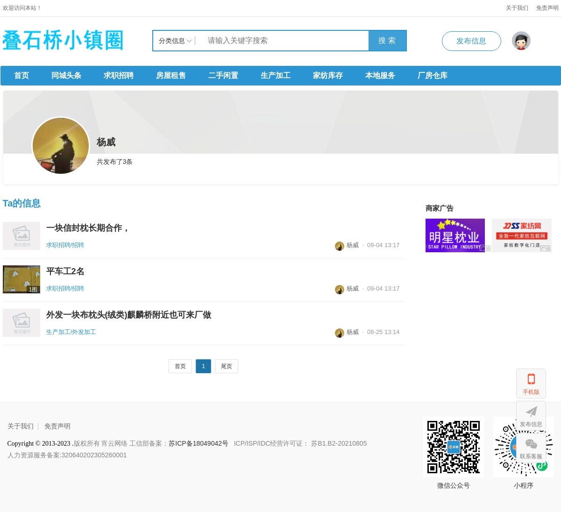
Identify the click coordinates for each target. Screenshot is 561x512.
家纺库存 (328, 75)
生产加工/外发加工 (71, 331)
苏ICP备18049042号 (199, 443)
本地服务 (380, 75)
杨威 (347, 245)
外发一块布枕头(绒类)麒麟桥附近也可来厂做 (129, 315)
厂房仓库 (432, 75)
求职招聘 (119, 75)
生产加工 (276, 75)
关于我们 (517, 8)
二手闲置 (223, 75)
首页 (21, 75)
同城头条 (66, 75)
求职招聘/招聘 (65, 245)
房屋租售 (171, 75)
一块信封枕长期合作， (88, 228)
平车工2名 (65, 271)
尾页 (226, 366)
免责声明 (57, 426)
